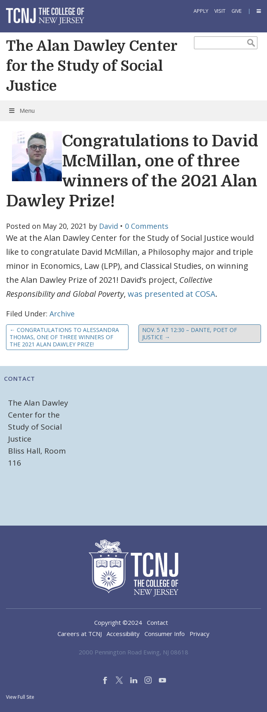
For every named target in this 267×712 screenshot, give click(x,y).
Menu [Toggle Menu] (21, 110)
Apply (201, 11)
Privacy (200, 634)
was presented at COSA (172, 293)
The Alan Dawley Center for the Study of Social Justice (91, 66)
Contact (157, 622)
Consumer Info (164, 634)
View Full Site (20, 697)
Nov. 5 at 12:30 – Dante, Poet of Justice (189, 333)
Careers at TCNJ (79, 634)
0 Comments (146, 226)
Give (236, 11)
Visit (219, 11)
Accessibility (123, 634)
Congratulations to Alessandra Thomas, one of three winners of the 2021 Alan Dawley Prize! (64, 337)
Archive (62, 313)
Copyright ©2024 (118, 622)
